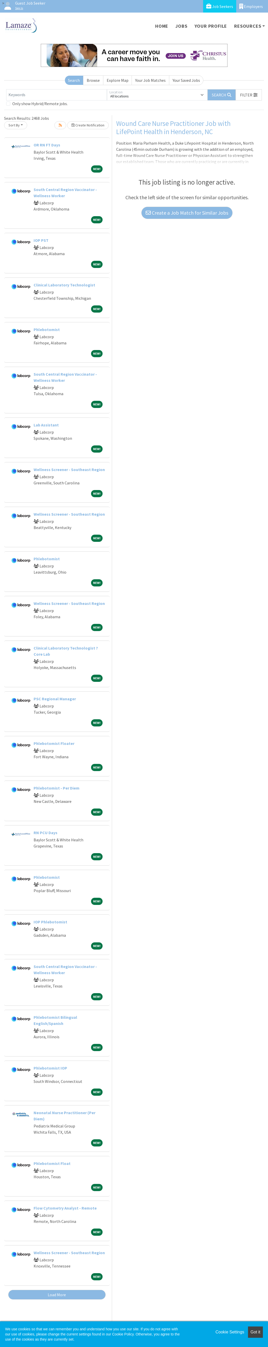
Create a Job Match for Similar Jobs (187, 212)
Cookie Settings (229, 1332)
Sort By (14, 125)
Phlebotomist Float (52, 1163)
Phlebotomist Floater (54, 743)
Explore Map (117, 80)
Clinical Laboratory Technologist (64, 284)
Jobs (181, 26)
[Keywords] (56, 95)
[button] (249, 95)
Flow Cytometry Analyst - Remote (65, 1208)
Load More (57, 1294)
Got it (255, 1332)
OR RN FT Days (47, 144)
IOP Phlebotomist (50, 921)
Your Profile (211, 26)
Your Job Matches (150, 80)
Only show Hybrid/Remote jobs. (40, 103)
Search (74, 80)
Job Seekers (219, 6)
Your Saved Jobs (186, 80)
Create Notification (88, 125)
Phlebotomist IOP (50, 1068)
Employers (251, 6)
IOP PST (41, 240)
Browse (93, 80)
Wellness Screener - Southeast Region (69, 469)
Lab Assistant (46, 424)
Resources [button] (247, 26)
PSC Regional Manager (55, 698)
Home (161, 26)
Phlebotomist (47, 329)
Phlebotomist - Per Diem (57, 788)
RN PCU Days (45, 832)
